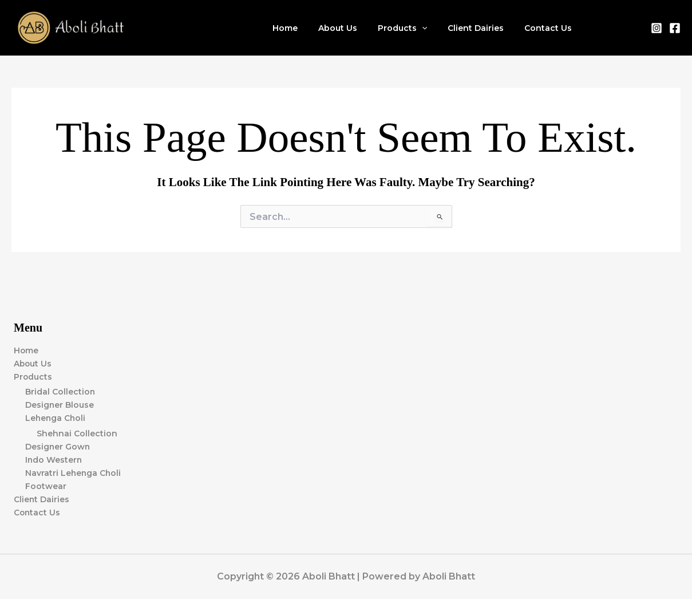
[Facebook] (675, 28)
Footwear (45, 486)
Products (413, 28)
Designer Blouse (59, 405)
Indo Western (54, 460)
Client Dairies (482, 28)
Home (305, 28)
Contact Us (550, 28)
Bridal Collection (60, 392)
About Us (353, 28)
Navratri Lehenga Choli (73, 473)
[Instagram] (656, 28)
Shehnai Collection (77, 433)
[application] (433, 28)
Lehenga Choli (56, 418)
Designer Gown (58, 447)
